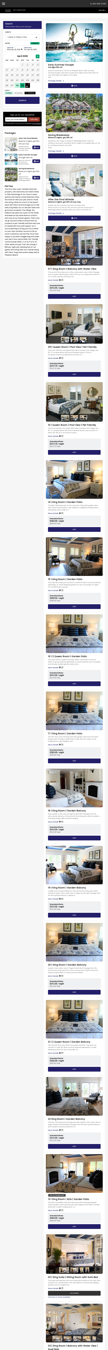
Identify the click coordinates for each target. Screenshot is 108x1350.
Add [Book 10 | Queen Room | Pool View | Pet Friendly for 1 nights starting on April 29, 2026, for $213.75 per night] (74, 452)
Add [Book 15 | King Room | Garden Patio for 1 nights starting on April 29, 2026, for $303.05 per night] (74, 607)
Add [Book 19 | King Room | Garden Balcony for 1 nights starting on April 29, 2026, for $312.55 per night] (74, 915)
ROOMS (8, 10)
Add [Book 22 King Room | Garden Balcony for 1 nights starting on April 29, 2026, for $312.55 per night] (74, 1146)
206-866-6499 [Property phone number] (99, 4)
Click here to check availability (59, 1297)
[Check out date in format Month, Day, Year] (30, 48)
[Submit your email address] (34, 119)
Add (74, 85)
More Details (56, 280)
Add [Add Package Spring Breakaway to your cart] (36, 177)
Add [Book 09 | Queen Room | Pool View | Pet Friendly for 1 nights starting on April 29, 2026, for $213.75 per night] (74, 374)
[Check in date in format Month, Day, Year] (13, 48)
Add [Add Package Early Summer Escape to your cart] (36, 161)
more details (36, 123)
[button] (22, 37)
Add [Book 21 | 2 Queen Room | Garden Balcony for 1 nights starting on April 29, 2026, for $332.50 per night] (74, 1069)
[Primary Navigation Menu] (3, 4)
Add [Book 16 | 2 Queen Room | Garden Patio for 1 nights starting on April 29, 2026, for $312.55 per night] (74, 684)
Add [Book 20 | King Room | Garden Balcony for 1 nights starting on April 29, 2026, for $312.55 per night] (74, 992)
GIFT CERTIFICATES (19, 10)
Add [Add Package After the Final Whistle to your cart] (36, 147)
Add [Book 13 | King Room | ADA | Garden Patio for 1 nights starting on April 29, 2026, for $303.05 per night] (74, 1226)
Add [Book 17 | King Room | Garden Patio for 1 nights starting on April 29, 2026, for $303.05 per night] (74, 761)
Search (22, 100)
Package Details (55, 81)
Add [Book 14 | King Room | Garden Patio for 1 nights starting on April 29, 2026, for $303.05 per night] (74, 529)
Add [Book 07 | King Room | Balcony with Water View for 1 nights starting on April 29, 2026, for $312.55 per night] (74, 296)
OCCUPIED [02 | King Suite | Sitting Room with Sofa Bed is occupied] (74, 1293)
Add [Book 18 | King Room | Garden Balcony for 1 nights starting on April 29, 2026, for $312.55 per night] (74, 838)
